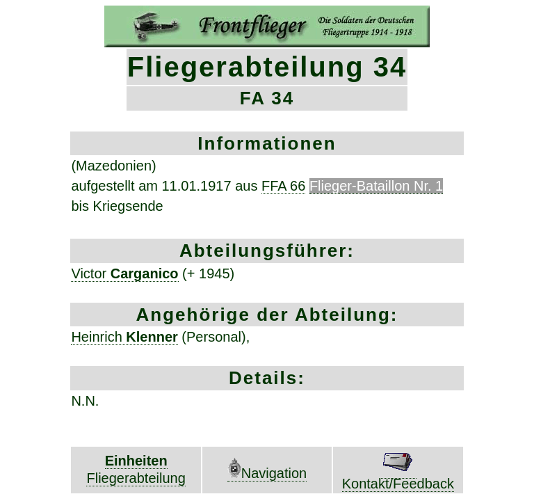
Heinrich (124, 336)
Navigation (267, 473)
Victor (124, 273)
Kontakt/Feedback (398, 477)
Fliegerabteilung (135, 478)
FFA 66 (283, 185)
